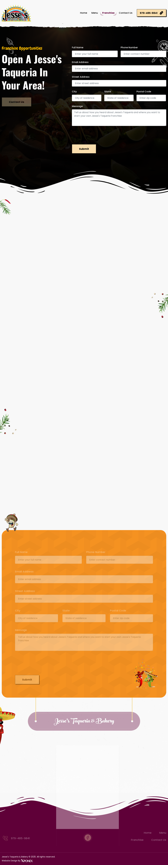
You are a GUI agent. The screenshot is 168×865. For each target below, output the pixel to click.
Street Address (81, 77)
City (74, 91)
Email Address (80, 62)
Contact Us (125, 13)
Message (77, 106)
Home (83, 13)
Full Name (77, 47)
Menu (94, 13)
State (107, 91)
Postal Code (143, 91)
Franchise (108, 13)
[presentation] (94, 134)
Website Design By (17, 860)
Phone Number (129, 47)
